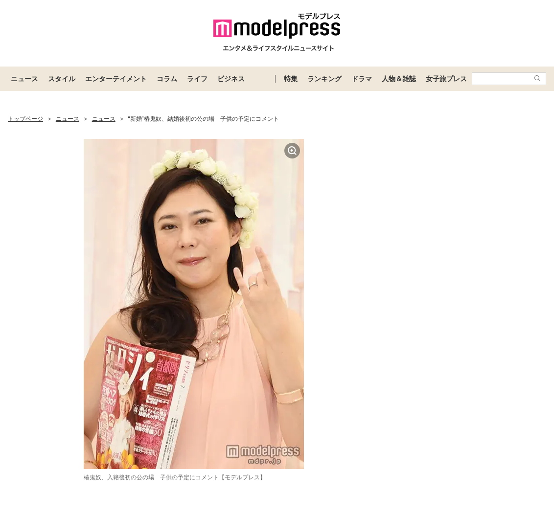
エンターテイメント (116, 79)
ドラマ (361, 79)
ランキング (324, 79)
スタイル (61, 79)
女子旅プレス (446, 79)
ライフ (197, 79)
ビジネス (231, 79)
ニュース (24, 79)
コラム (167, 79)
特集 (291, 79)
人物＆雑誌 (399, 79)
